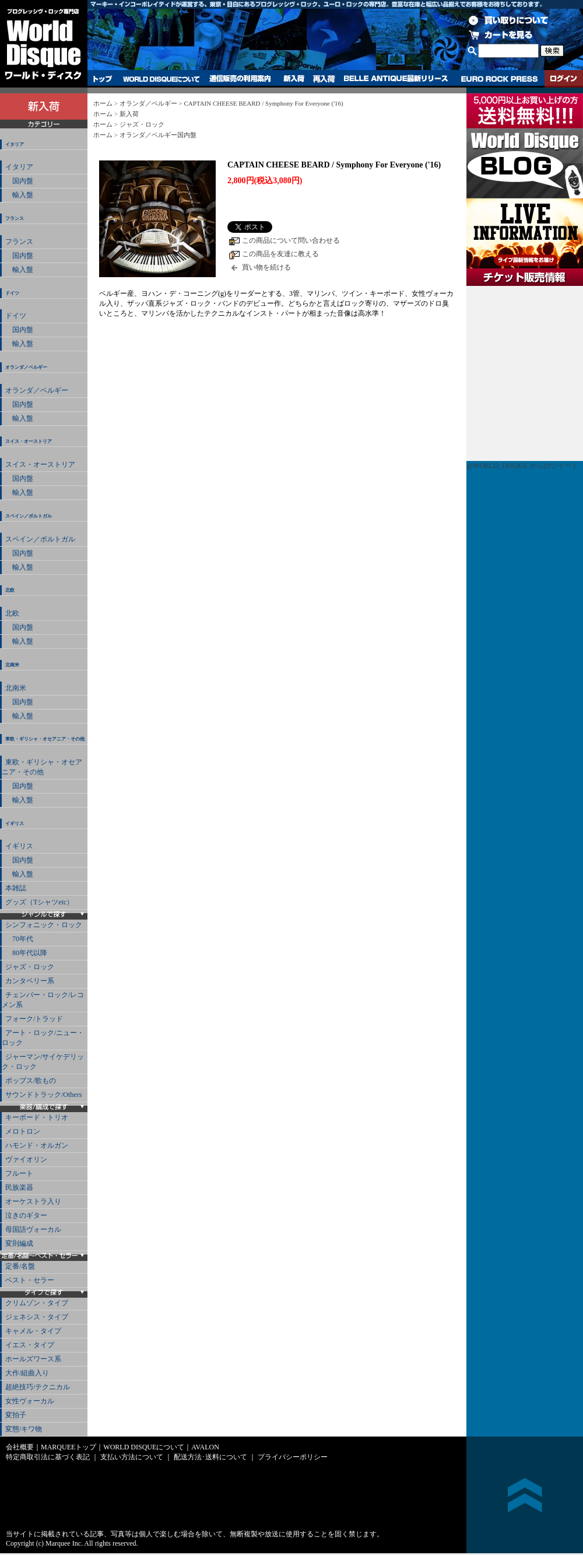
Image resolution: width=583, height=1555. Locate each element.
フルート (19, 1173)
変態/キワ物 (23, 1429)
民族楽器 (19, 1187)
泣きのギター (26, 1215)
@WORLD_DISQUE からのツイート (522, 466)
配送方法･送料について (210, 1457)
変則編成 (19, 1243)
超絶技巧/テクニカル (37, 1387)
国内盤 (19, 181)
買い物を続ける (266, 267)
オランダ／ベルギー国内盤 (158, 134)
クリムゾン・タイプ (36, 1303)
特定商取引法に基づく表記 (48, 1457)
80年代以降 (26, 953)
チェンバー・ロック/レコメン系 (43, 1000)
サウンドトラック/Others (43, 1095)
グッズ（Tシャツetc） (39, 902)
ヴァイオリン (26, 1159)
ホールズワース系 (33, 1359)
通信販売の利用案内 (239, 79)
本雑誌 (15, 888)
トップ (102, 79)
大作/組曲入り (27, 1373)
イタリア (14, 144)
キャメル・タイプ (33, 1331)
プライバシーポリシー (293, 1457)
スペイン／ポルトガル (28, 516)
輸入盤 (19, 195)
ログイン (564, 79)
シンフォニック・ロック (43, 925)
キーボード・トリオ (36, 1117)
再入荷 (324, 79)
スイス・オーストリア (28, 441)
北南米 (12, 665)
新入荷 (294, 79)
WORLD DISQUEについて (161, 79)
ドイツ (12, 293)
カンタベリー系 (29, 981)
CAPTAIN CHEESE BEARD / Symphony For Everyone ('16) (263, 103)
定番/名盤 (20, 1266)
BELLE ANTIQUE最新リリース (396, 79)
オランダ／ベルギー (26, 367)
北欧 (10, 590)
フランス (14, 218)
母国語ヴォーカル (33, 1229)
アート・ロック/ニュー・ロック (43, 1038)
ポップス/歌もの (30, 1081)
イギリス (14, 823)
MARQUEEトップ (68, 1447)
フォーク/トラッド (34, 1019)
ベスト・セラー (29, 1280)
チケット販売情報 (524, 373)
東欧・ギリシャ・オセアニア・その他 (45, 739)
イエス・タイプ (29, 1345)
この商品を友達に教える (280, 254)
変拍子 (15, 1415)
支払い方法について (131, 1457)
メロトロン (22, 1131)
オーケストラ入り (33, 1201)
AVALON (205, 1447)
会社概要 (20, 1447)
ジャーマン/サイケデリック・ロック (43, 1062)
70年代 (19, 939)
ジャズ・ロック (29, 967)
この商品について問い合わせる (291, 240)
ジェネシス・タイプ (36, 1317)
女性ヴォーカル (29, 1401)
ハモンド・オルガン (36, 1145)
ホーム (103, 103)
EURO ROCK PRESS (499, 79)
